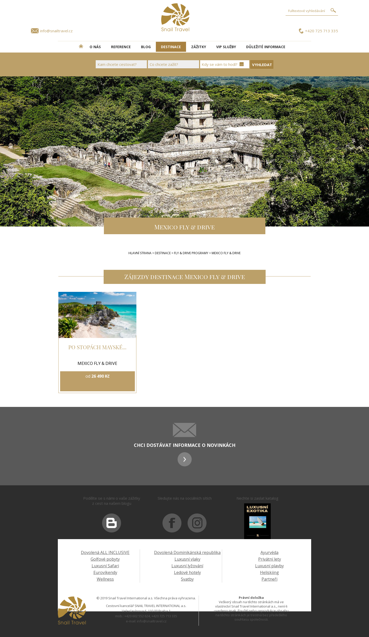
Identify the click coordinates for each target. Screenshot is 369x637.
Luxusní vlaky (187, 559)
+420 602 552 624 (137, 616)
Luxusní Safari (105, 566)
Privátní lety (269, 559)
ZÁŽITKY (198, 46)
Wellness (105, 579)
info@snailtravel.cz (56, 30)
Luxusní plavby (269, 566)
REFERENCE (121, 46)
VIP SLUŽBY (226, 46)
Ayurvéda (269, 552)
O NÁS (95, 46)
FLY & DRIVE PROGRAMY (191, 253)
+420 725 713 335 (321, 30)
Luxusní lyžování (187, 566)
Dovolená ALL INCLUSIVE (105, 552)
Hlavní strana (139, 253)
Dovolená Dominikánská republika (187, 552)
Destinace (163, 253)
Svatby (187, 579)
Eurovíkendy (105, 572)
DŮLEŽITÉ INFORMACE (265, 46)
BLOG (146, 46)
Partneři (269, 579)
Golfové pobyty (105, 559)
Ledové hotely (187, 572)
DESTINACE (171, 46)
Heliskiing (269, 572)
